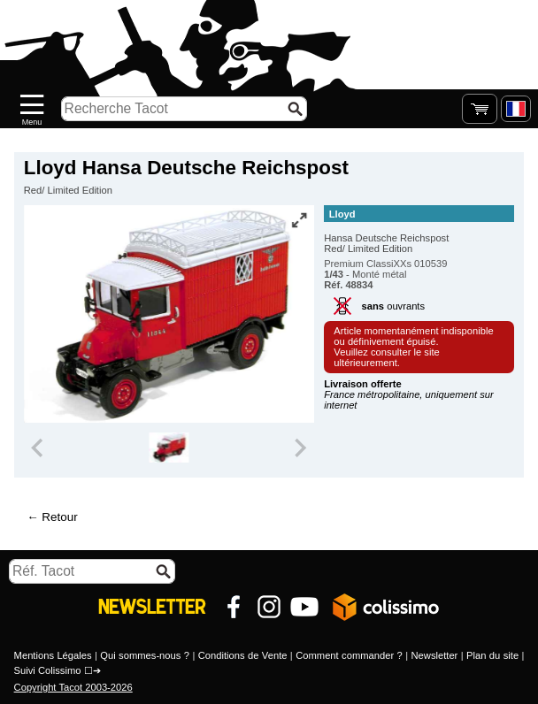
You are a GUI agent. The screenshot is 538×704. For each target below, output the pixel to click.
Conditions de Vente (243, 655)
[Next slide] (299, 447)
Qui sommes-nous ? (144, 655)
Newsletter (434, 655)
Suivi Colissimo (47, 670)
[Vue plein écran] (299, 220)
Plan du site (492, 655)
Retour (59, 517)
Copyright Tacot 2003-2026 (73, 687)
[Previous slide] (39, 447)
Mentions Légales (53, 655)
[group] (168, 447)
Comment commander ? (349, 655)
